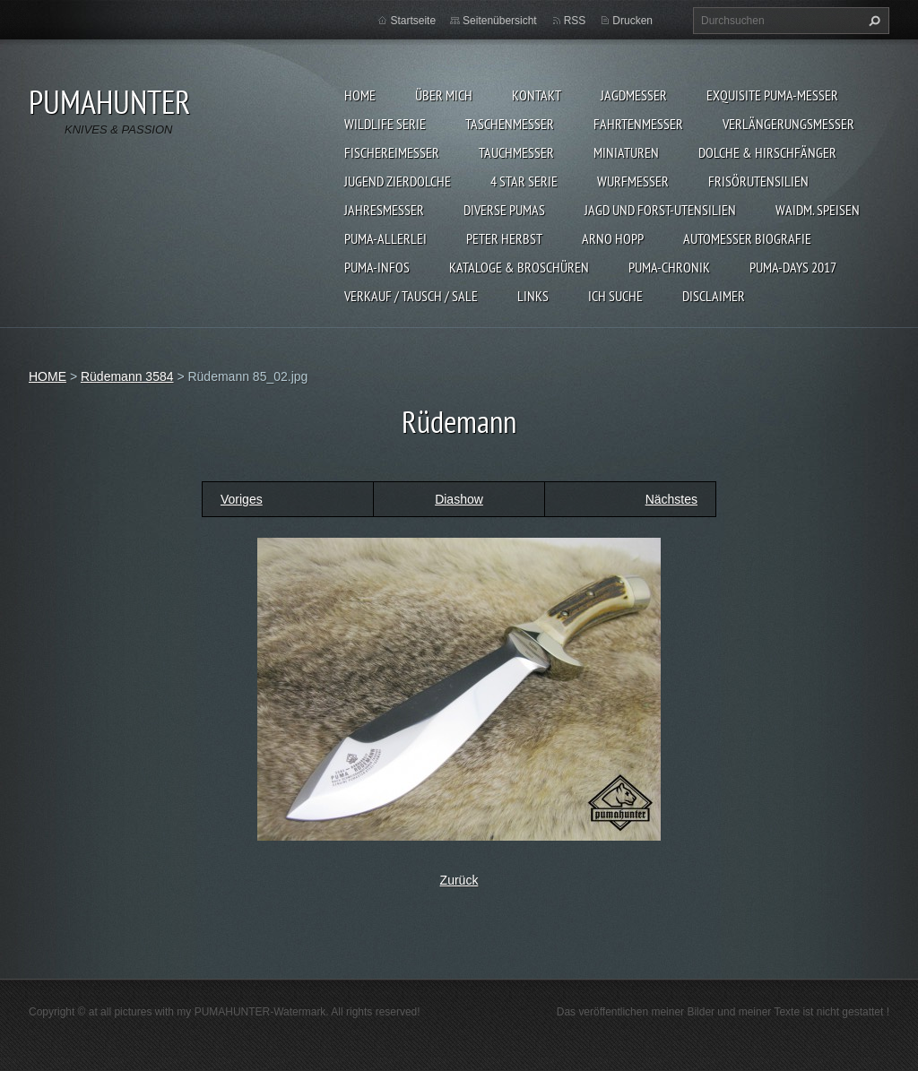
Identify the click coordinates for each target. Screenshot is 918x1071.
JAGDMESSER (634, 95)
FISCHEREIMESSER (391, 152)
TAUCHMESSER (516, 152)
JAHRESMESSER (384, 210)
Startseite (413, 20)
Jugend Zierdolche (397, 181)
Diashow (459, 499)
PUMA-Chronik (669, 267)
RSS (575, 20)
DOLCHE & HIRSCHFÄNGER (767, 152)
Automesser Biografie (747, 238)
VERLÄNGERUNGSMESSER (788, 124)
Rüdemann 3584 (127, 376)
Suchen (872, 20)
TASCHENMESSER (509, 124)
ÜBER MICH (443, 95)
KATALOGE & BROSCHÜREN (519, 267)
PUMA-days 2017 (792, 267)
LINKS (533, 296)
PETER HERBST (504, 238)
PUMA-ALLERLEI (385, 238)
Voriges (242, 499)
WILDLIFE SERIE (385, 124)
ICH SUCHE (615, 296)
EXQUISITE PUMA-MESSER (772, 95)
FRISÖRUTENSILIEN (758, 181)
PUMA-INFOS (377, 267)
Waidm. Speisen (817, 210)
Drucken (632, 20)
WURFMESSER (633, 181)
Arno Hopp (613, 238)
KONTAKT (536, 95)
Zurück (459, 880)
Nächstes (671, 499)
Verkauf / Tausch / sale (411, 296)
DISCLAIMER (713, 296)
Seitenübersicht (500, 20)
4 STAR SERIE (524, 181)
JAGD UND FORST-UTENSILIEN (660, 210)
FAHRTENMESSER (638, 124)
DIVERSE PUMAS (504, 210)
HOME (360, 95)
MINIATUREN (626, 152)
